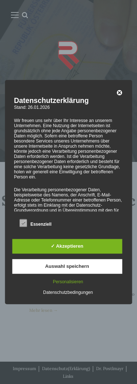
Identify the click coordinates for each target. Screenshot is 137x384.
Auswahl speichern (67, 266)
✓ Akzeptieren (67, 246)
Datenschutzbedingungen (68, 292)
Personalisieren (68, 281)
